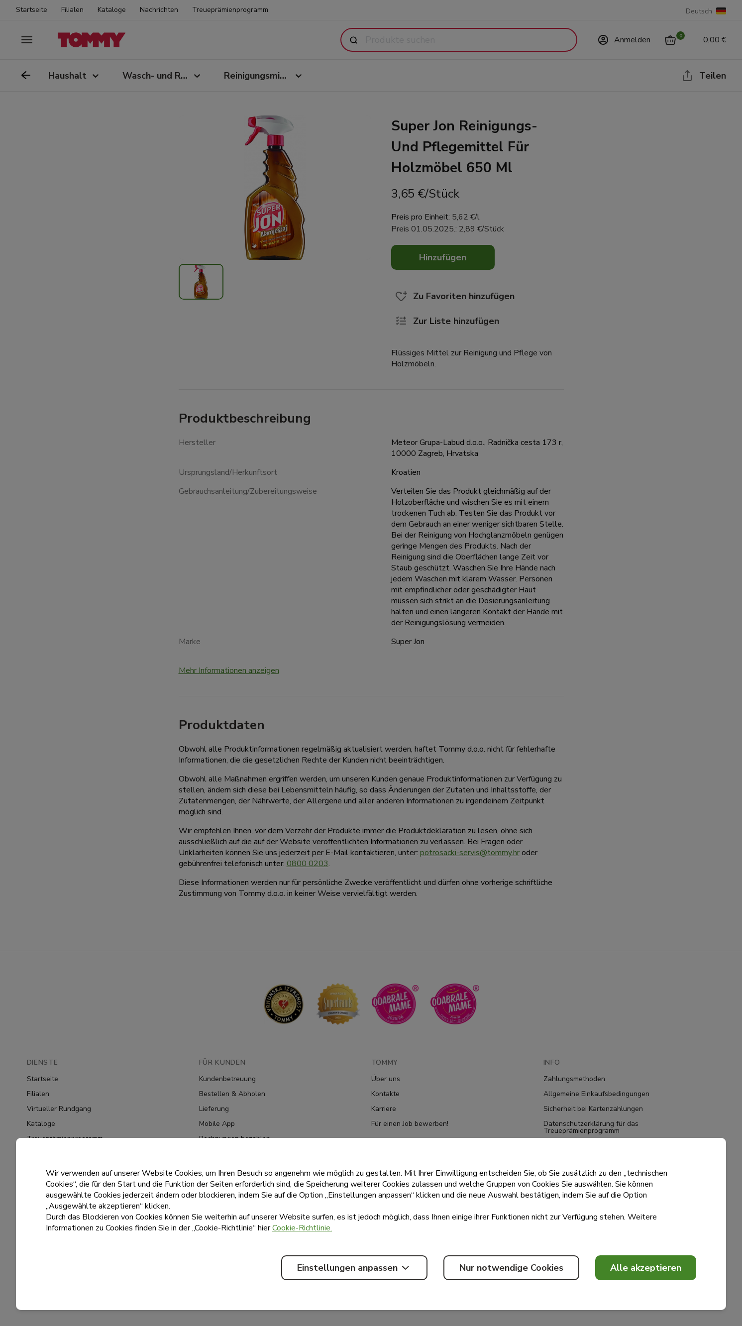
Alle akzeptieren (645, 1268)
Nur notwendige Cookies (511, 1268)
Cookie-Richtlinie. (302, 1227)
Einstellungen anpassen (354, 1268)
